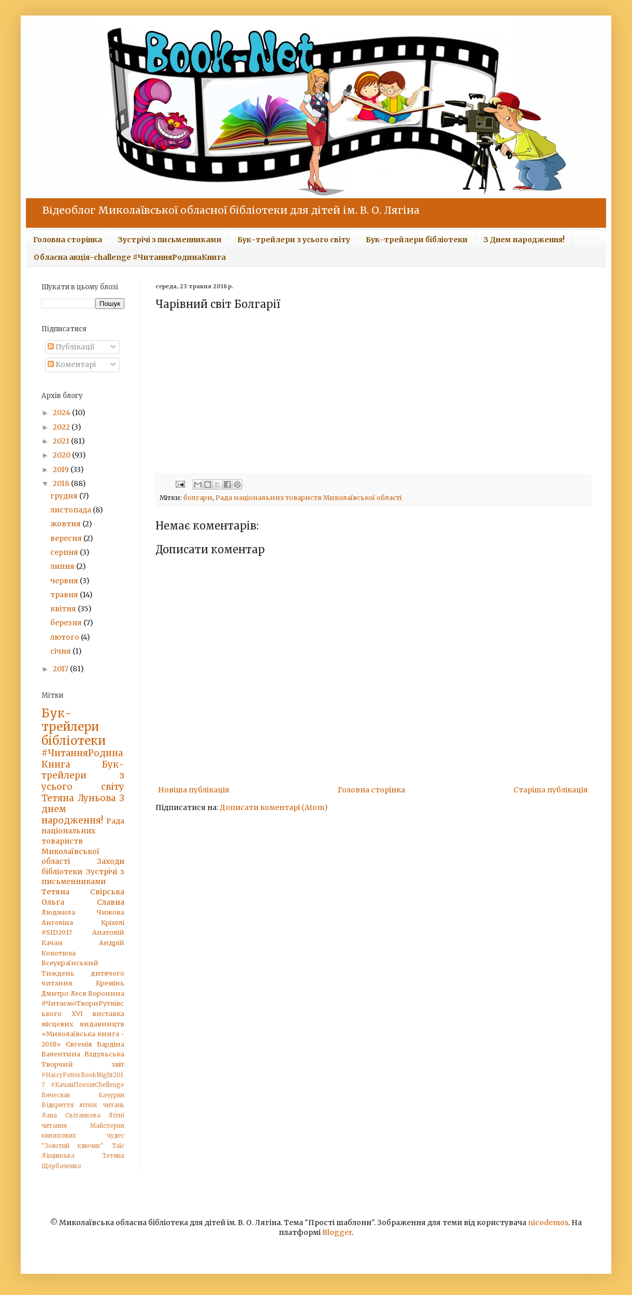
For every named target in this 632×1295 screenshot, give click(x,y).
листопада (71, 509)
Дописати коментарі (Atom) (274, 807)
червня (65, 580)
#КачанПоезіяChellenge (87, 1084)
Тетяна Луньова (78, 798)
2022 (62, 427)
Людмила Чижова (82, 912)
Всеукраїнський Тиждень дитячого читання (82, 973)
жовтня (66, 523)
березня (66, 622)
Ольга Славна (82, 902)
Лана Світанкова (70, 1115)
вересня (66, 538)
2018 (62, 483)
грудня (64, 496)
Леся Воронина (97, 993)
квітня (64, 608)
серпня (65, 552)
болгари (197, 498)
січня (61, 651)
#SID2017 (56, 932)
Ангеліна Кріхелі (82, 922)
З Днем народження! (524, 239)
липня (63, 566)
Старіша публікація (550, 789)
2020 (62, 455)
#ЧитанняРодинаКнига (82, 758)
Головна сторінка (67, 239)
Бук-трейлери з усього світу (293, 239)
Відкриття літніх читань (82, 1105)
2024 (62, 412)
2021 (62, 441)
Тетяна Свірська (82, 891)
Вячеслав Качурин (82, 1095)
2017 (61, 668)
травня (65, 594)
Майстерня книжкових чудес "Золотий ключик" (82, 1136)
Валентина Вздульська (82, 1054)
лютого (65, 637)
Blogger (337, 1232)
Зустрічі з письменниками (170, 239)
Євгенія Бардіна (95, 1044)
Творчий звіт (82, 1064)
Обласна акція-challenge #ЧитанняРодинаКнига (130, 257)
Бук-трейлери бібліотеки (417, 239)
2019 (61, 469)
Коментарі (72, 364)
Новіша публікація (193, 789)
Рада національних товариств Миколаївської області (308, 498)
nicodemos (548, 1222)
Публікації (71, 346)
